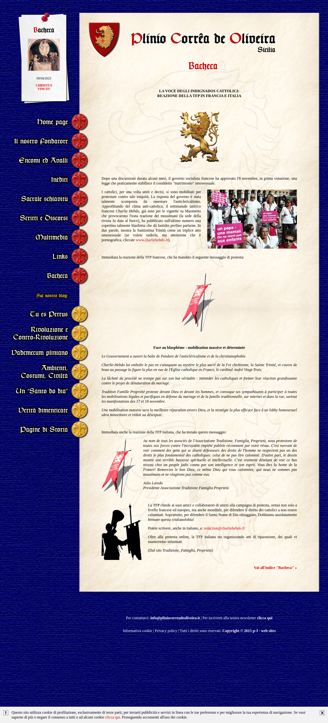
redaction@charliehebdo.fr (224, 528)
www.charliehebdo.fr (152, 240)
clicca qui (112, 717)
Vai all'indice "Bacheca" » (275, 567)
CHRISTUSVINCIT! (44, 89)
